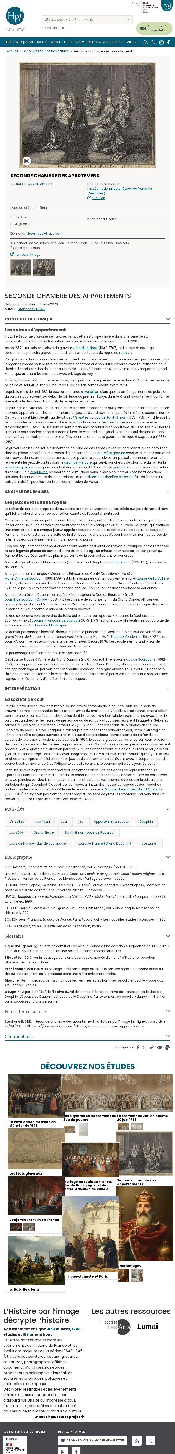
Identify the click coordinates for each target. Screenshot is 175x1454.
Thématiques (18, 42)
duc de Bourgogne (141, 659)
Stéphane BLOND (31, 309)
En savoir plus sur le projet (57, 1417)
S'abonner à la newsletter (158, 28)
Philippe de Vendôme (123, 636)
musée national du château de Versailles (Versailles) (120, 191)
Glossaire (14, 936)
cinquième (38, 472)
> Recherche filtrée (54, 28)
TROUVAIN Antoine (38, 183)
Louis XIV (126, 352)
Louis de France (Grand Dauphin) (104, 843)
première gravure (111, 453)
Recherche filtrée (105, 42)
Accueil (12, 51)
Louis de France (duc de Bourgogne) (39, 843)
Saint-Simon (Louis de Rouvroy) (89, 832)
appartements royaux (111, 821)
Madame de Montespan (48, 625)
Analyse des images (27, 491)
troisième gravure (19, 467)
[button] (20, 267)
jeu (81, 821)
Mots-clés (47, 42)
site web (98, 198)
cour (64, 821)
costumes (150, 843)
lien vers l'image (28, 254)
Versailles (91, 391)
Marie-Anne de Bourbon (24, 578)
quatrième (121, 467)
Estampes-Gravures (43, 233)
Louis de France (118, 562)
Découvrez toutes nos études (46, 51)
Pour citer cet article (25, 1011)
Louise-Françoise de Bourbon (57, 620)
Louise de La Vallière (153, 578)
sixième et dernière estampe (111, 477)
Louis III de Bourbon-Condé (26, 599)
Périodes (72, 42)
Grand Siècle (44, 832)
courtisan (42, 821)
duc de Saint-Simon (110, 417)
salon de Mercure (78, 462)
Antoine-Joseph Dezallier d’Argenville (133, 789)
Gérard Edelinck (85, 348)
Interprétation (22, 688)
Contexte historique (29, 319)
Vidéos (133, 42)
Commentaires (20, 1036)
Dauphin (146, 821)
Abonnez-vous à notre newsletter (93, 1440)
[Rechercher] (81, 19)
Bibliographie (18, 857)
